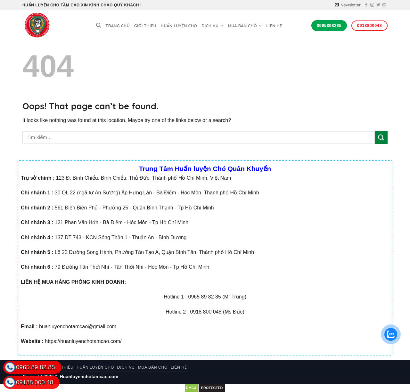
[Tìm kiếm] (98, 25)
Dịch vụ (212, 26)
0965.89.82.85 (35, 367)
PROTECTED (212, 388)
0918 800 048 (206, 311)
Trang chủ (117, 25)
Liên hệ (274, 25)
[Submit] (381, 137)
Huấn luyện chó (179, 25)
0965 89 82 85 (204, 296)
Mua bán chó (245, 26)
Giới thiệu (145, 25)
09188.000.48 (34, 382)
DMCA (191, 388)
